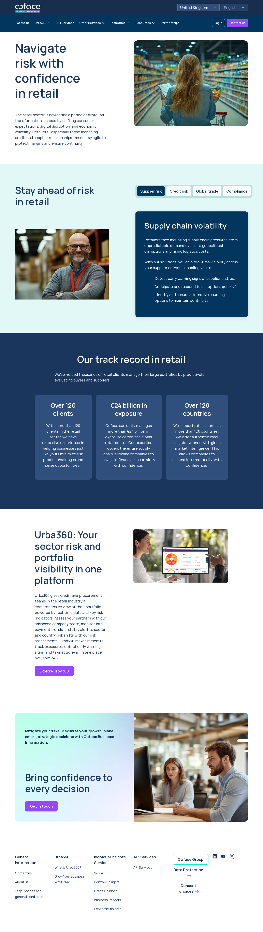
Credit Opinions (106, 891)
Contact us (237, 23)
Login (218, 23)
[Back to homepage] (27, 7)
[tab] (150, 191)
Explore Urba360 (54, 671)
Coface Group (190, 859)
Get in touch (41, 806)
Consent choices (187, 888)
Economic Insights (107, 909)
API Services (142, 867)
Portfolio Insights (107, 882)
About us (22, 882)
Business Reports (107, 900)
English (234, 7)
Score (98, 873)
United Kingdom (198, 7)
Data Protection (188, 869)
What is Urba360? (68, 867)
